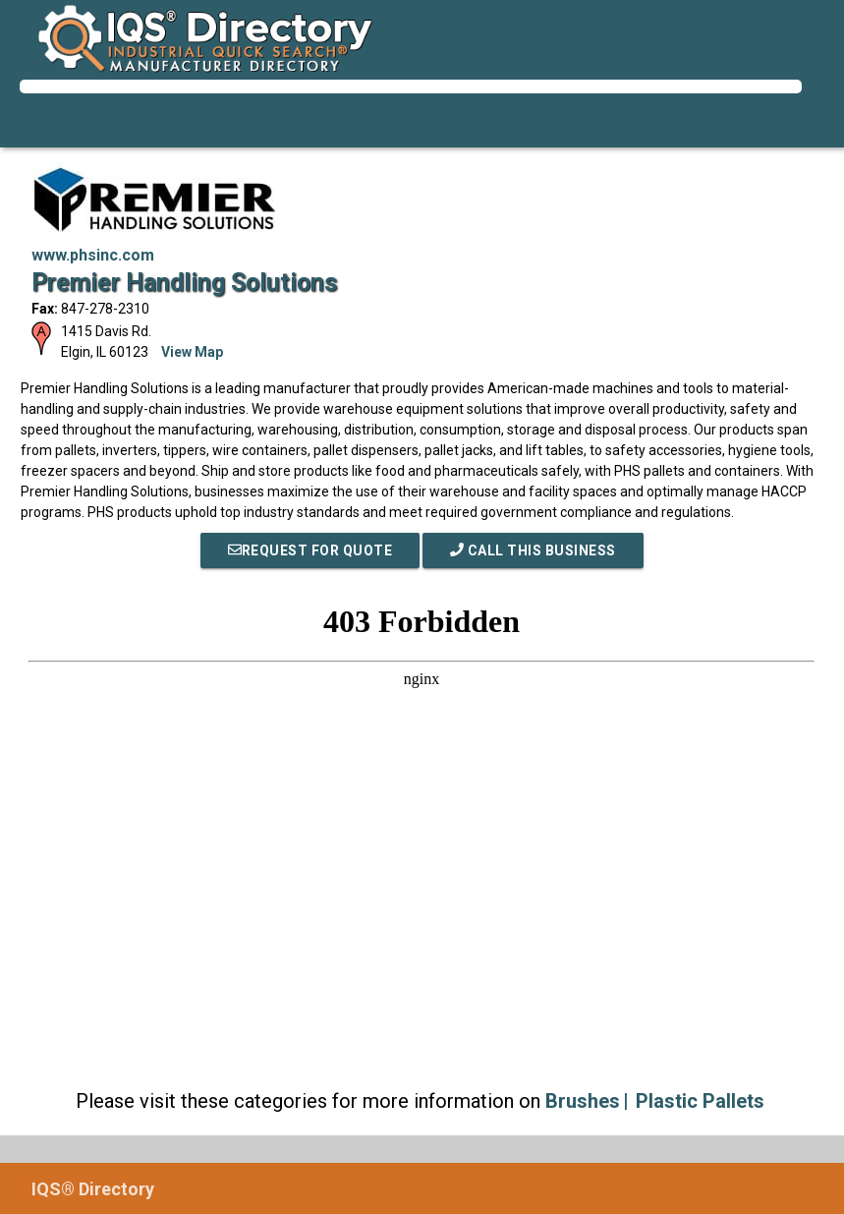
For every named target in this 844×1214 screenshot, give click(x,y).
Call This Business (533, 550)
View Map (192, 352)
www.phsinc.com (92, 255)
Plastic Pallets (700, 1101)
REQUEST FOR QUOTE (310, 550)
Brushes (582, 1101)
